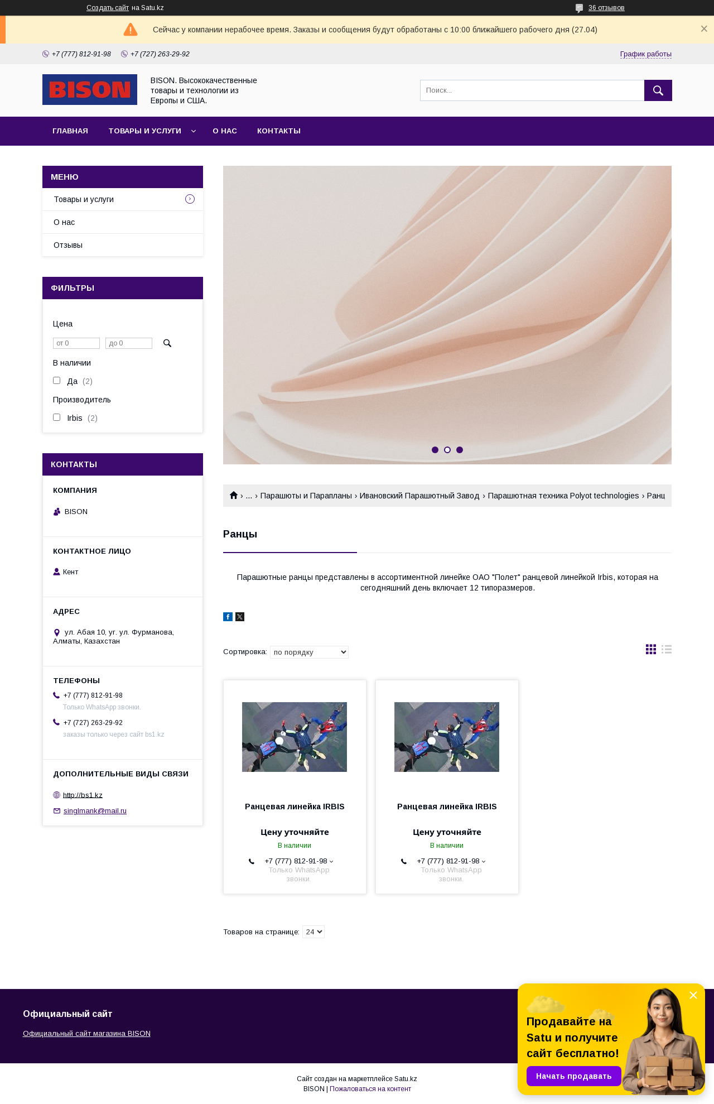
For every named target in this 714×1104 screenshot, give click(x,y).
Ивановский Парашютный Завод (420, 495)
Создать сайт (107, 8)
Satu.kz (405, 1079)
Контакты (279, 131)
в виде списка (667, 652)
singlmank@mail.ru (95, 811)
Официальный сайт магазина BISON (87, 1033)
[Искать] (658, 90)
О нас (225, 131)
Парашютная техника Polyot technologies (563, 495)
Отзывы (68, 245)
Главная (70, 131)
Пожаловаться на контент (370, 1089)
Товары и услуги (144, 131)
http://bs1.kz (83, 794)
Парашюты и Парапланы (306, 495)
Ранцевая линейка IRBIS (295, 806)
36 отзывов (606, 8)
